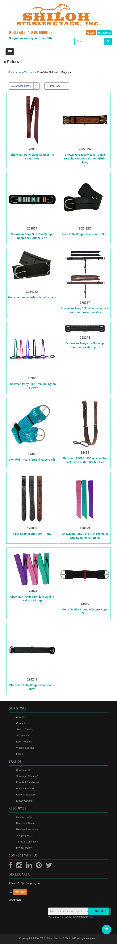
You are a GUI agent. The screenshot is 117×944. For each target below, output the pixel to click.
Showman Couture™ (27, 776)
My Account (15, 899)
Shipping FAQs (24, 835)
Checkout (104, 33)
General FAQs (24, 817)
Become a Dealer (25, 823)
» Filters (11, 61)
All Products (22, 735)
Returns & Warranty (27, 829)
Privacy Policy (24, 847)
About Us (21, 717)
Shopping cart (33, 883)
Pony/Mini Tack (26, 72)
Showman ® (23, 770)
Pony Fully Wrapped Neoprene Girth (84, 234)
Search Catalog (24, 729)
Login (91, 33)
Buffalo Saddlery (25, 788)
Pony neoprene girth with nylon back (32, 297)
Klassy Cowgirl (24, 800)
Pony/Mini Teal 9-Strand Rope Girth (32, 459)
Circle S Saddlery (25, 794)
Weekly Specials (25, 747)
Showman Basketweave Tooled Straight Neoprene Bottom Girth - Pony (84, 158)
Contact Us (22, 723)
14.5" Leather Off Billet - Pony (32, 533)
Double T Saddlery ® (27, 782)
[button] (106, 929)
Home (11, 72)
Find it (99, 911)
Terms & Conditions (27, 841)
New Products (24, 741)
